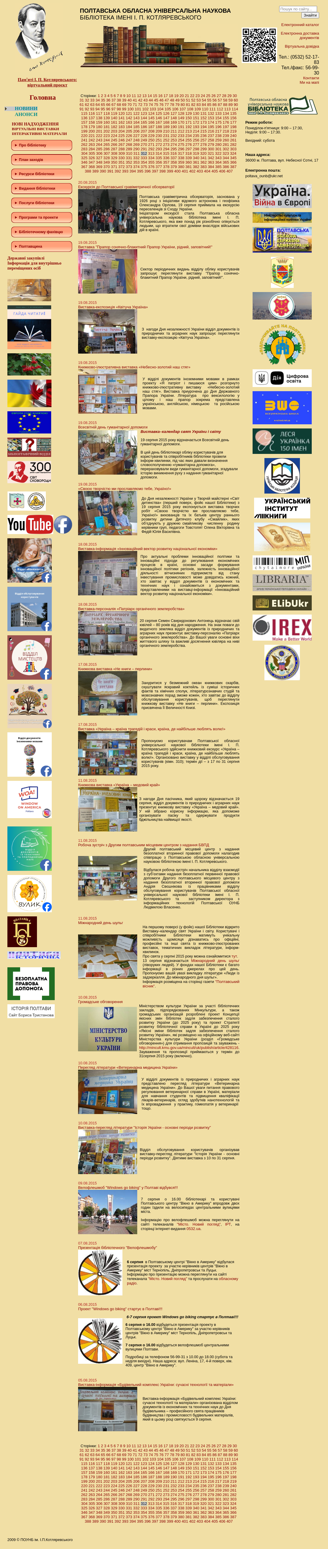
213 (188, 131)
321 (211, 153)
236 (203, 135)
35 (103, 100)
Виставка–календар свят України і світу (180, 431)
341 (203, 158)
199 (84, 131)
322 (218, 153)
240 (233, 135)
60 (236, 100)
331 (129, 158)
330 (121, 158)
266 (114, 144)
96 (108, 109)
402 (192, 171)
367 (84, 167)
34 (98, 100)
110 (205, 109)
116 (91, 113)
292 (151, 149)
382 (196, 167)
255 (188, 140)
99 (124, 109)
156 (233, 118)
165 (144, 122)
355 (151, 162)
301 (218, 149)
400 (177, 171)
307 (107, 153)
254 (181, 140)
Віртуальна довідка (302, 46)
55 (209, 100)
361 (196, 162)
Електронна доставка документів (300, 35)
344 (226, 158)
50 (182, 100)
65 (103, 104)
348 (99, 162)
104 (160, 109)
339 (188, 158)
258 (211, 140)
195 (211, 127)
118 (107, 113)
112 (220, 109)
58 (225, 100)
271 (151, 144)
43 (145, 100)
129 (188, 113)
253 (173, 140)
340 (196, 158)
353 (136, 162)
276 (188, 144)
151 (196, 118)
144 (144, 118)
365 (226, 162)
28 (224, 96)
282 (233, 144)
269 (136, 144)
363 (211, 162)
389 (95, 171)
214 (196, 131)
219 (233, 131)
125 (159, 113)
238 (218, 135)
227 (136, 135)
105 (167, 109)
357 (166, 162)
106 (175, 109)
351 (121, 162)
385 (218, 167)
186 (144, 127)
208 (151, 131)
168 (166, 122)
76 (161, 104)
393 (125, 171)
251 (159, 140)
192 (188, 127)
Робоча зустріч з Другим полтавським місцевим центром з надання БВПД (143, 845)
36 (108, 100)
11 (134, 96)
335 (159, 158)
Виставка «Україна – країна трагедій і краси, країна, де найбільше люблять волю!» (151, 729)
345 (233, 158)
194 (203, 127)
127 (173, 113)
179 (91, 127)
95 (103, 109)
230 (159, 135)
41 (135, 100)
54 (204, 100)
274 (173, 144)
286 (107, 149)
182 (114, 127)
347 (91, 162)
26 (213, 96)
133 (218, 113)
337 (173, 158)
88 (225, 104)
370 (107, 167)
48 (172, 100)
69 (124, 104)
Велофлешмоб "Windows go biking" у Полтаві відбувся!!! (128, 1187)
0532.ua (194, 1228)
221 (91, 135)
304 (84, 153)
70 (129, 104)
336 (166, 158)
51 (188, 100)
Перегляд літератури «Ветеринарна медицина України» (127, 1067)
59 (230, 100)
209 (159, 131)
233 (181, 135)
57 (220, 100)
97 (114, 109)
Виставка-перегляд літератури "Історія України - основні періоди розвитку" (144, 1127)
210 (166, 131)
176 (226, 122)
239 (226, 135)
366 (233, 162)
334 (151, 158)
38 (119, 100)
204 (121, 131)
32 (87, 100)
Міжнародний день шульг (100, 923)
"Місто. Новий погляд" (199, 1224)
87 (220, 104)
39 (124, 100)
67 (114, 104)
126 (166, 113)
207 (144, 131)
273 (166, 144)
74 (151, 104)
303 (233, 149)
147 (166, 118)
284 (91, 149)
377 (159, 167)
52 (193, 100)
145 (151, 118)
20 (182, 96)
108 (190, 109)
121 (129, 113)
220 (84, 135)
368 (91, 167)
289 (129, 149)
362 (203, 162)
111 (212, 109)
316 (173, 153)
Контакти (311, 78)
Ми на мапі (309, 82)
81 (188, 104)
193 (196, 127)
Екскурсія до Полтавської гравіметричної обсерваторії (126, 187)
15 (155, 96)
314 (159, 153)
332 (136, 158)
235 (196, 135)
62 (87, 104)
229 (151, 135)
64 (98, 104)
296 (181, 149)
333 (144, 158)
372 (121, 167)
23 (197, 96)
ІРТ (228, 1224)
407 (229, 171)
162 (121, 122)
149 (181, 118)
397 (155, 171)
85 (209, 104)
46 (161, 100)
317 (181, 153)
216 (211, 131)
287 (114, 149)
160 (107, 122)
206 (136, 131)
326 (91, 158)
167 (159, 122)
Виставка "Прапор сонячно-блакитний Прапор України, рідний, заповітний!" (145, 247)
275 (181, 144)
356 (159, 162)
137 (91, 118)
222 (99, 135)
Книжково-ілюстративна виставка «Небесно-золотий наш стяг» (134, 367)
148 (173, 118)
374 (136, 167)
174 (211, 122)
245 (114, 140)
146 (159, 118)
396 (147, 171)
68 (119, 104)
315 (166, 153)
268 (129, 144)
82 (193, 104)
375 (144, 167)
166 (151, 122)
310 (129, 153)
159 (99, 122)
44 (151, 100)
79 (177, 104)
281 (226, 144)
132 (211, 113)
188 (159, 127)
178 (84, 127)
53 (198, 100)
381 (188, 167)
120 (121, 113)
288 (121, 149)
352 (129, 162)
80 (182, 104)
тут (234, 956)
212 (181, 131)
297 (188, 149)
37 (114, 100)
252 (166, 140)
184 (129, 127)
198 (233, 127)
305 (91, 153)
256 (196, 140)
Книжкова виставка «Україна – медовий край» (119, 785)
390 (103, 171)
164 (136, 122)
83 (198, 104)
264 (99, 144)
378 (166, 167)
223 (107, 135)
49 (177, 100)
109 (197, 109)
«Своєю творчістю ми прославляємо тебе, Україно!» (124, 488)
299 (203, 149)
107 (183, 109)
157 (84, 122)
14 (150, 96)
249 (144, 140)
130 (196, 113)
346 (84, 162)
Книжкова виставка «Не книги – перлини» (115, 669)
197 (226, 127)
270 (144, 144)
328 (107, 158)
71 (135, 104)
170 (181, 122)
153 (211, 118)
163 (129, 122)
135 (233, 113)
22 (192, 96)
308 (114, 153)
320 (203, 153)
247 (129, 140)
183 (121, 127)
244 (107, 140)
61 (82, 104)
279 (211, 144)
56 (214, 100)
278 (203, 144)
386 (226, 167)
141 (121, 118)
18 (171, 96)
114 (235, 109)
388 (88, 171)
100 (130, 109)
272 (159, 144)
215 (203, 131)
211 (173, 131)
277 (196, 144)
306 (99, 153)
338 (181, 158)
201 (99, 131)
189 (166, 127)
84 (204, 104)
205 (129, 131)
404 (207, 171)
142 (129, 118)
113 (227, 109)
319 (196, 153)
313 (151, 153)
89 (230, 104)
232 (173, 135)
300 (211, 149)
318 (188, 153)
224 (114, 135)
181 (107, 127)
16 (160, 96)
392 (117, 171)
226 (129, 135)
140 (114, 118)
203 (114, 131)
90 (236, 104)
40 (129, 100)
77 (167, 104)
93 (92, 109)
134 (226, 113)
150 (188, 118)
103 (153, 109)
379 (173, 167)
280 (218, 144)
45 (156, 100)
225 (121, 135)
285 (99, 149)
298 (196, 149)
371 (114, 167)
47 (167, 100)
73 (145, 104)
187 (151, 127)
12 (139, 96)
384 (211, 167)
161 (114, 122)
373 (129, 167)
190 (173, 127)
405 (214, 171)
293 (159, 149)
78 (172, 104)
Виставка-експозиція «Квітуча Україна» (113, 307)
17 (166, 96)
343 (218, 158)
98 (119, 109)
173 (203, 122)
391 (110, 171)
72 (140, 104)
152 (203, 118)
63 (92, 104)
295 (173, 149)
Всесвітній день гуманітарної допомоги (112, 427)
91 (82, 109)
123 (144, 113)
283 (84, 149)
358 (173, 162)
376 (151, 167)
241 (84, 140)
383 (203, 167)
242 (91, 140)
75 (156, 104)
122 (136, 113)
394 (133, 171)
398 (162, 171)
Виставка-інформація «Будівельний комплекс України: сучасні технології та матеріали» (156, 1384)
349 (107, 162)
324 (233, 153)
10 (128, 96)
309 (121, 153)
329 (114, 158)
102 (145, 109)
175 (218, 122)
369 (99, 167)
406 (222, 171)
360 (188, 162)
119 (114, 113)
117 (99, 113)
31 (82, 100)
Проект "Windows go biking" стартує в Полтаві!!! (120, 1309)
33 (92, 100)
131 (203, 113)
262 (84, 144)
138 (99, 118)
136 (84, 118)
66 (108, 104)
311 (136, 153)
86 (214, 104)
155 (226, 118)
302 (226, 149)
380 (181, 167)
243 (99, 140)
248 (136, 140)
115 (84, 113)
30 (235, 96)
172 (196, 122)
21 (187, 96)
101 (138, 109)
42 (140, 100)
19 (176, 96)
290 (136, 149)
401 (185, 171)
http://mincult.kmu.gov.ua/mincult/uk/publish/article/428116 (188, 1047)
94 (98, 109)
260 (226, 140)
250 (151, 140)
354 (144, 162)
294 (166, 149)
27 (219, 96)
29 (229, 96)
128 (181, 113)
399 (170, 171)
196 (218, 127)
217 (218, 131)
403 (200, 171)
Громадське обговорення (100, 1002)
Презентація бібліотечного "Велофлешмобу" (117, 1247)
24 (203, 96)
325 (84, 158)
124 (151, 113)
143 (136, 118)
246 (121, 140)
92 (87, 109)
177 (233, 122)
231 (166, 135)
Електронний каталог (300, 24)
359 (181, 162)
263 (91, 144)
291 (144, 149)
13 (144, 96)
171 (188, 122)
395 (140, 171)
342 (211, 158)
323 (225, 153)
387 (233, 167)
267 (121, 144)
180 (99, 127)
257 (203, 140)
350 (114, 162)
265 (107, 144)
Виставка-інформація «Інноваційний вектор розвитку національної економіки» (147, 549)
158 (91, 122)
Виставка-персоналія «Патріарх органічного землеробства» (131, 609)
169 (173, 122)
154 (218, 118)
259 (218, 140)
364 (218, 162)
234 (188, 135)
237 (211, 135)
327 (99, 158)
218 (226, 131)
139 (107, 118)
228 (144, 135)
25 (208, 96)
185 (136, 127)
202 (107, 131)
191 (181, 127)
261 (233, 140)
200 (91, 131)
